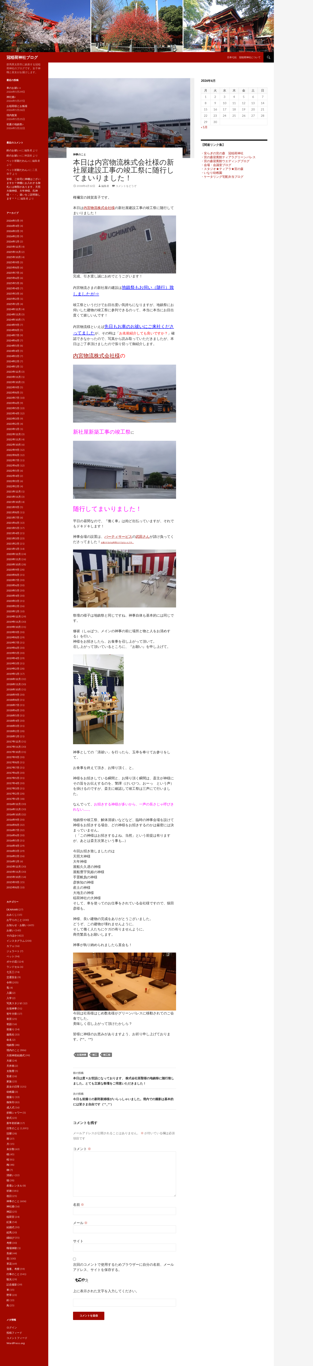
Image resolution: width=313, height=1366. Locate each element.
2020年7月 (13, 580)
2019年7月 (13, 642)
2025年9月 (13, 262)
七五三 (10, 972)
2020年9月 (13, 569)
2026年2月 (13, 236)
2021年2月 (13, 543)
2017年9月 (13, 757)
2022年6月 (13, 465)
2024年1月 (13, 366)
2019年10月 (14, 627)
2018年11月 (14, 684)
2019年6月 (13, 647)
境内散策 (12, 115)
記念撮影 (12, 1284)
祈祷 (9, 1190)
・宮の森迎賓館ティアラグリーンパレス (228, 157)
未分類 (10, 1149)
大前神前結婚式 (16, 1055)
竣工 (94, 1054)
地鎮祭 (10, 1045)
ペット (10, 956)
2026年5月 (13, 220)
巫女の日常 (13, 1086)
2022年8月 (13, 455)
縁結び (10, 1237)
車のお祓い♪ (14, 87)
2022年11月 (14, 439)
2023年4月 (13, 413)
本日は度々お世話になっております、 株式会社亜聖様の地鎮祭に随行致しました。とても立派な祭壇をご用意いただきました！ (124, 1077)
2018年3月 (13, 725)
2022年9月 (13, 449)
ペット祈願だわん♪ (18, 160)
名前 (78, 1204)
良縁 (9, 1253)
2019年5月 (13, 653)
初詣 (9, 1024)
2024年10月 (14, 319)
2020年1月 (13, 611)
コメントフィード (17, 1338)
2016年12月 (14, 804)
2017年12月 (14, 741)
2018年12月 (14, 679)
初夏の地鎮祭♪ (15, 124)
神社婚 (10, 1206)
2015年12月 (14, 866)
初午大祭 (12, 1013)
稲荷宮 (10, 1216)
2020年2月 (13, 606)
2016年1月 (13, 861)
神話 (9, 1211)
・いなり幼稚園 (211, 172)
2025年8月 (13, 267)
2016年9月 (13, 819)
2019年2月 (13, 668)
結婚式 (10, 1227)
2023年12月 (14, 371)
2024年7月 (13, 335)
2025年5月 (13, 283)
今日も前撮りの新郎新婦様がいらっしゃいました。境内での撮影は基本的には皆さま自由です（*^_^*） (124, 1098)
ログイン (12, 1327)
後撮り (10, 1097)
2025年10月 (14, 257)
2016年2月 (13, 856)
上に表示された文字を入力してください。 (106, 1291)
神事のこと (79, 154)
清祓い (10, 1175)
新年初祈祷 (13, 1123)
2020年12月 (14, 554)
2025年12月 (14, 246)
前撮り (10, 1029)
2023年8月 (13, 392)
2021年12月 (14, 491)
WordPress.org (16, 1343)
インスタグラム (16, 940)
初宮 (9, 1018)
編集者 (105, 186)
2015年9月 (13, 882)
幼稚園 (10, 1091)
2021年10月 (14, 502)
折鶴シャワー (14, 1112)
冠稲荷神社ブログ (22, 57)
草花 (9, 1263)
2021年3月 (13, 538)
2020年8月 (13, 574)
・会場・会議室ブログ (216, 165)
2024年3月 (13, 356)
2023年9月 (13, 387)
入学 (9, 998)
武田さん (143, 536)
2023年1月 (13, 429)
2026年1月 (13, 241)
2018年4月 (13, 720)
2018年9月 (13, 694)
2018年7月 (13, 705)
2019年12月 (14, 616)
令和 (9, 982)
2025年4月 (13, 288)
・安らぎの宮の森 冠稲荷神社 (222, 153)
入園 (9, 992)
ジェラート (13, 951)
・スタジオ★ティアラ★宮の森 (222, 169)
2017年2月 (13, 793)
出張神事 (81, 1054)
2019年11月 (14, 621)
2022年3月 (13, 481)
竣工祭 (106, 1054)
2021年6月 (13, 522)
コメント (82, 1149)
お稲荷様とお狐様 (17, 106)
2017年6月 (13, 772)
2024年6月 (13, 340)
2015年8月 (13, 887)
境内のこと (13, 1050)
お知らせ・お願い (17, 925)
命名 (9, 1039)
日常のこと (13, 1128)
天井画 (10, 1065)
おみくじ (12, 914)
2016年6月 (13, 835)
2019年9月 (13, 632)
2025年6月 (13, 278)
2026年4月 (13, 225)
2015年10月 (14, 877)
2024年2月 (13, 361)
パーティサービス (118, 536)
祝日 (9, 1196)
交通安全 (12, 977)
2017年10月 (14, 752)
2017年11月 (14, 746)
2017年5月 (13, 778)
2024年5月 (13, 345)
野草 (9, 1295)
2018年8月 (13, 699)
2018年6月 (13, 710)
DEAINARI (12, 909)
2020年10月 (14, 564)
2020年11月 (14, 559)
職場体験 (12, 1248)
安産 (9, 1076)
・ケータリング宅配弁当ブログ (222, 176)
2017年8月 (13, 762)
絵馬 (9, 1232)
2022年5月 (13, 470)
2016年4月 (13, 845)
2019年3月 (13, 663)
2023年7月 (13, 397)
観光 (9, 1279)
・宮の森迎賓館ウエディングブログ (225, 161)
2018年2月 (13, 731)
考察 (9, 1242)
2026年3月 (13, 231)
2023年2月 (13, 423)
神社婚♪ (11, 97)
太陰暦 (10, 1071)
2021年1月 (13, 548)
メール (80, 1223)
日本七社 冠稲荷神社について (244, 57)
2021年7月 (13, 517)
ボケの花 (12, 961)
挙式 (9, 1117)
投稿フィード (14, 1332)
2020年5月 (13, 590)
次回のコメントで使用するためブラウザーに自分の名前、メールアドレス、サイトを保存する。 (123, 1267)
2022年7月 (13, 460)
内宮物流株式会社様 (99, 208)
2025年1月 (13, 304)
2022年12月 (14, 434)
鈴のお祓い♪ (14, 150)
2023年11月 (14, 377)
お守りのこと (14, 920)
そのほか (12, 935)
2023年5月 (13, 408)
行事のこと (13, 1274)
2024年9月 (13, 324)
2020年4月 (13, 595)
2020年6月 (13, 585)
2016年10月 (14, 814)
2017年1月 (13, 798)
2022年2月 (13, 486)
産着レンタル (14, 1185)
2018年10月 (14, 689)
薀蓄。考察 (13, 1269)
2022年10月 (14, 444)
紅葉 (9, 1222)
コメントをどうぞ (126, 186)
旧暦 (9, 1133)
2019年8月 (13, 637)
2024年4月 (13, 350)
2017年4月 (13, 783)
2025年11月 (14, 251)
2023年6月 (13, 403)
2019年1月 (13, 673)
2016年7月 (13, 830)
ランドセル (13, 966)
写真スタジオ (14, 1003)
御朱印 (10, 1102)
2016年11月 (14, 809)
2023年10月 (14, 382)
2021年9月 (13, 507)
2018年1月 (13, 736)
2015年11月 (14, 871)
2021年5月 (13, 528)
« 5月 (204, 127)
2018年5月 (13, 715)
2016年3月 (13, 851)
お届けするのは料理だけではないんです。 (117, 542)
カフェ (10, 946)
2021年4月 (13, 533)
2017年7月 (13, 767)
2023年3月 (13, 418)
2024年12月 (14, 309)
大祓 (9, 1060)
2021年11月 (14, 496)
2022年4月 (13, 475)
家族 (9, 1081)
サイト (78, 1241)
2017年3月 (13, 788)
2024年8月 (13, 330)
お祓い (10, 930)
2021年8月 (13, 512)
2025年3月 (13, 293)
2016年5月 (13, 840)
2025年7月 (13, 272)
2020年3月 (13, 600)
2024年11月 (14, 314)
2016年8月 (13, 824)
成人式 (10, 1107)
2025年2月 (13, 298)
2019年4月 (13, 658)
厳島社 (10, 1034)
